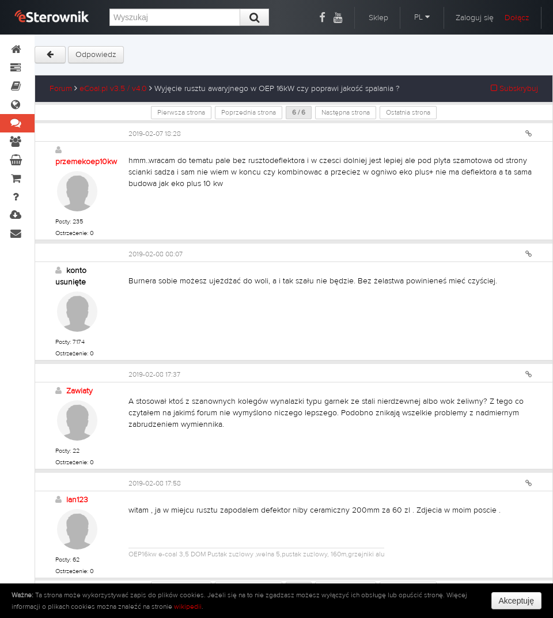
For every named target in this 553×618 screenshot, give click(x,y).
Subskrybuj (514, 89)
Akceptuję (516, 600)
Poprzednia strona (248, 112)
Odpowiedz (95, 55)
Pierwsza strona (181, 112)
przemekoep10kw (86, 162)
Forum (61, 89)
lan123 (77, 500)
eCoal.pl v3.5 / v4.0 (113, 89)
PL (422, 17)
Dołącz (517, 18)
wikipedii (188, 606)
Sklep (378, 18)
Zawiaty (79, 391)
